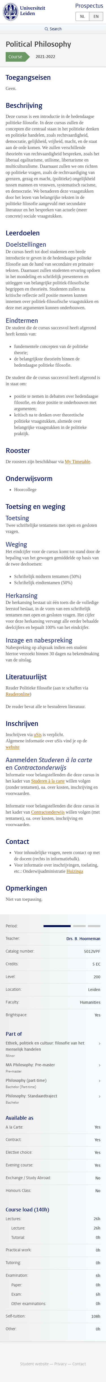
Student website (34, 1364)
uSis (38, 734)
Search (56, 29)
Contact (79, 1364)
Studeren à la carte (48, 781)
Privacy (60, 1364)
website (13, 747)
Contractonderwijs (47, 812)
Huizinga (74, 871)
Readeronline (18, 694)
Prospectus (89, 6)
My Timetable (77, 461)
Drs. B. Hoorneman (83, 939)
